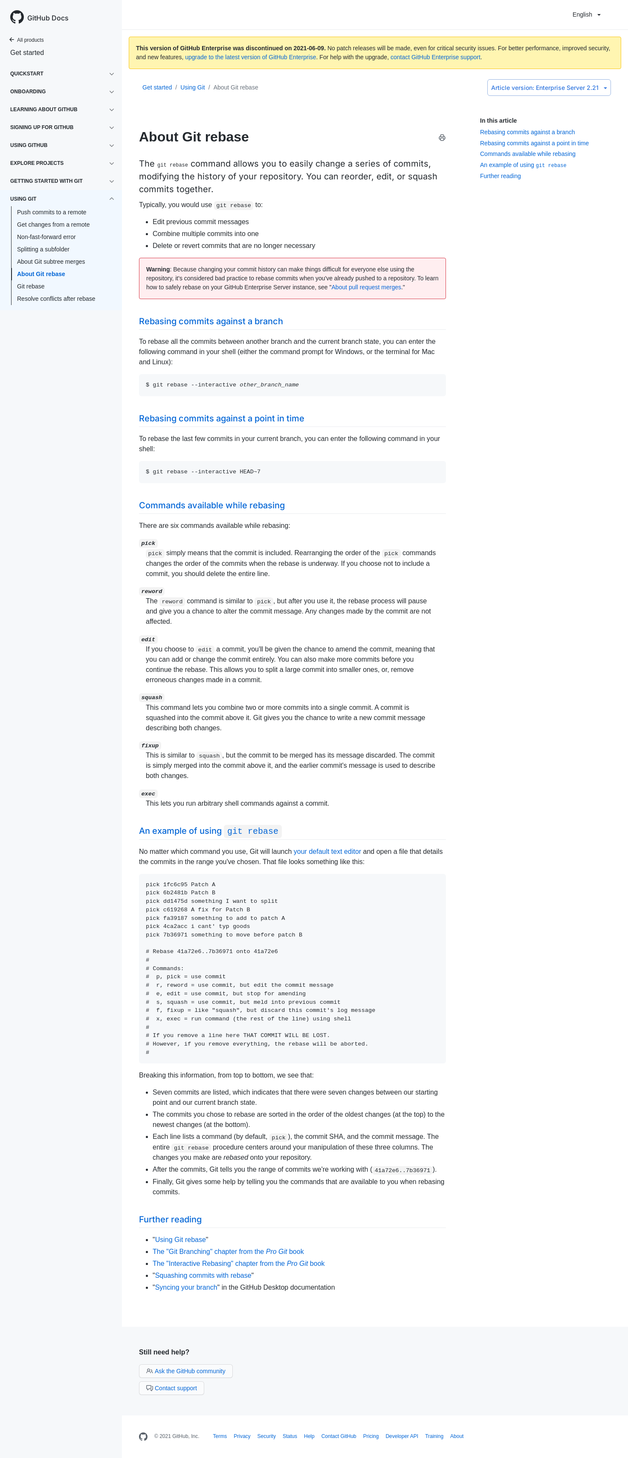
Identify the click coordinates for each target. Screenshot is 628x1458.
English (587, 14)
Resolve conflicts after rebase (56, 298)
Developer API (401, 1436)
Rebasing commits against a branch (527, 132)
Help (309, 1436)
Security (267, 1436)
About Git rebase (41, 274)
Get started (27, 52)
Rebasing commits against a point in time (534, 143)
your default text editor (327, 851)
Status (290, 1436)
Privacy (242, 1436)
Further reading (500, 176)
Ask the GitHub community (186, 1371)
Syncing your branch (186, 1287)
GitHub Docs (48, 18)
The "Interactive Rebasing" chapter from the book (239, 1263)
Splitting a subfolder (43, 249)
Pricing (371, 1436)
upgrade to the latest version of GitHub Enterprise (250, 57)
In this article (498, 120)
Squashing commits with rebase (203, 1275)
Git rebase (31, 286)
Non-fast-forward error (46, 236)
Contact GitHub (338, 1436)
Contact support (171, 1388)
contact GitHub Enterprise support (435, 57)
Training (434, 1436)
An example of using (523, 164)
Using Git (192, 87)
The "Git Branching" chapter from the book (228, 1251)
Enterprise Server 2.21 (549, 87)
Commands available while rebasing (528, 153)
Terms (220, 1436)
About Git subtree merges (51, 261)
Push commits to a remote (52, 212)
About (456, 1436)
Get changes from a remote (53, 224)
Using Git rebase (180, 1239)
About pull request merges (366, 287)
